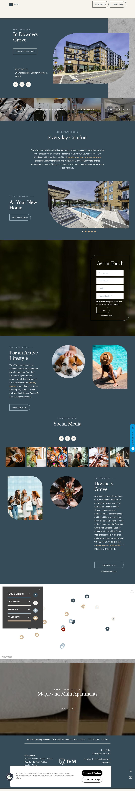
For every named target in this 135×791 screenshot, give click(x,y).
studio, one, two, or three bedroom (84, 160)
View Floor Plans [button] (25, 54)
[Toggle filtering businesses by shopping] (35, 613)
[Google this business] (22, 86)
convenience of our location (107, 548)
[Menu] (14, 4)
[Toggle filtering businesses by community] (35, 620)
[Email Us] (130, 777)
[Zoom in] (132, 589)
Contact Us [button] (67, 711)
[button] (100, 4)
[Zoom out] (132, 593)
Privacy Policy (105, 753)
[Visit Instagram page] (28, 86)
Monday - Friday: (31, 761)
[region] (67, 624)
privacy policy (113, 307)
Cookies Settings (92, 780)
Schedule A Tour (132, 435)
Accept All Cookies (92, 773)
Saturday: (28, 764)
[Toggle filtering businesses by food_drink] (35, 597)
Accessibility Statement (101, 756)
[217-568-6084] (130, 771)
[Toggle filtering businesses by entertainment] (35, 605)
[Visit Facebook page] (15, 86)
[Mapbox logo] (6, 659)
